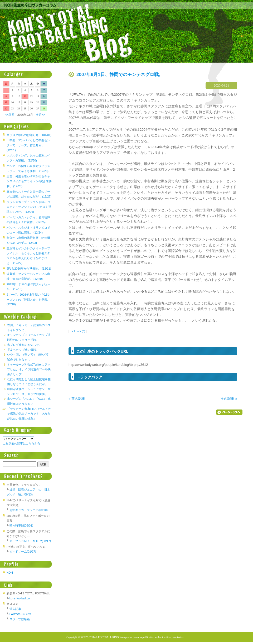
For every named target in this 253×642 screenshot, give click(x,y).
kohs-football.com (20, 598)
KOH (10, 572)
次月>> (40, 114)
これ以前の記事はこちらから (21, 443)
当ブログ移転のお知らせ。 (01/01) (29, 135)
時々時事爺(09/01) (21, 525)
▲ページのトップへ (229, 412)
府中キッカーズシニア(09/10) (28, 510)
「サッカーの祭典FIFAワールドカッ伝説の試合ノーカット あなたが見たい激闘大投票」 (29, 413)
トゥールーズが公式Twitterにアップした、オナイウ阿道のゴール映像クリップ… (29, 369)
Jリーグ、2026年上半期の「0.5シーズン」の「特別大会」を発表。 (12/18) (28, 299)
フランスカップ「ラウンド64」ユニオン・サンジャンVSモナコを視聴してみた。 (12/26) (29, 206)
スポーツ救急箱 (19, 619)
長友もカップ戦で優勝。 (23, 349)
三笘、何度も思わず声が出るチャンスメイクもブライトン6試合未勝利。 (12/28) (29, 181)
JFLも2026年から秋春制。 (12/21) (29, 268)
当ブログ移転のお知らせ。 (24, 344)
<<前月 (9, 114)
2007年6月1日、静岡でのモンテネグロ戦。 (119, 74)
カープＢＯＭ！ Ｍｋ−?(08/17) (30, 541)
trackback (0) (77, 331)
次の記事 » (229, 399)
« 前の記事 (77, 399)
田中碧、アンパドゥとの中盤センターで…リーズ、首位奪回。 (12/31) (28, 145)
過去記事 (15, 608)
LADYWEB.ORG (20, 614)
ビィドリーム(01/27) (22, 551)
